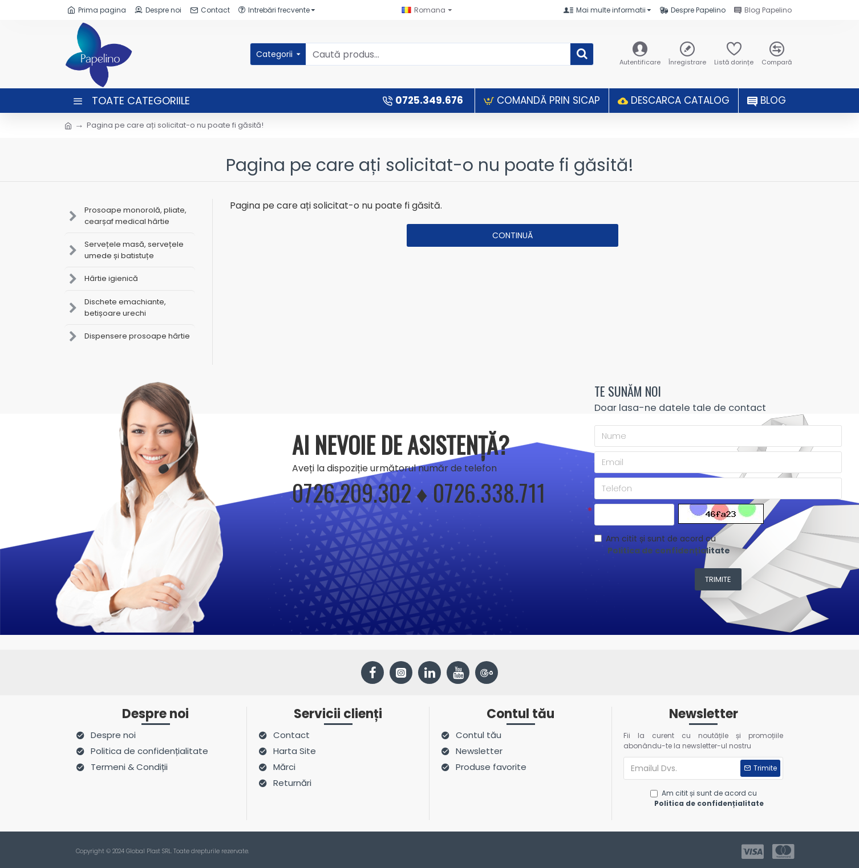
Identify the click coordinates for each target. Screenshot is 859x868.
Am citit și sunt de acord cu (663, 545)
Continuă (512, 235)
